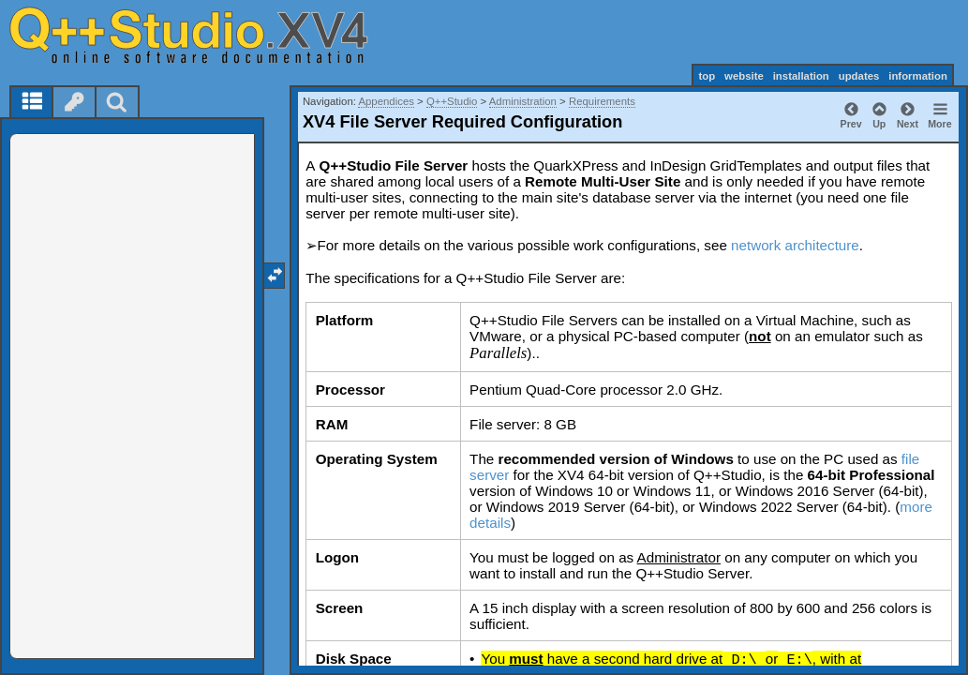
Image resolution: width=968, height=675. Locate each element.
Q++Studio (451, 101)
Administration (523, 101)
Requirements (602, 101)
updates (859, 76)
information (917, 76)
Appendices (386, 101)
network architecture (795, 245)
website (744, 76)
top (706, 76)
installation (801, 76)
